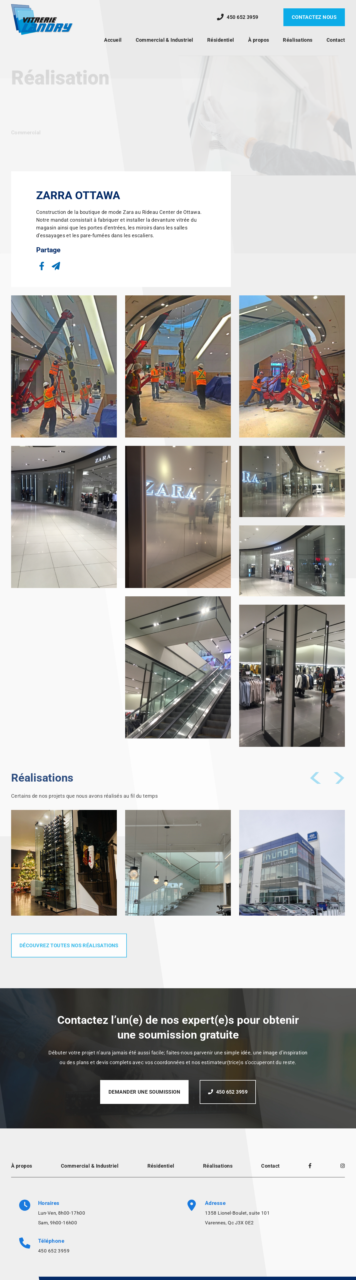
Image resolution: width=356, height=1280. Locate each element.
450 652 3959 (54, 1251)
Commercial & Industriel (164, 40)
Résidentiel (220, 40)
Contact (336, 40)
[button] (42, 266)
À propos (258, 40)
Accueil (113, 40)
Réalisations (297, 40)
